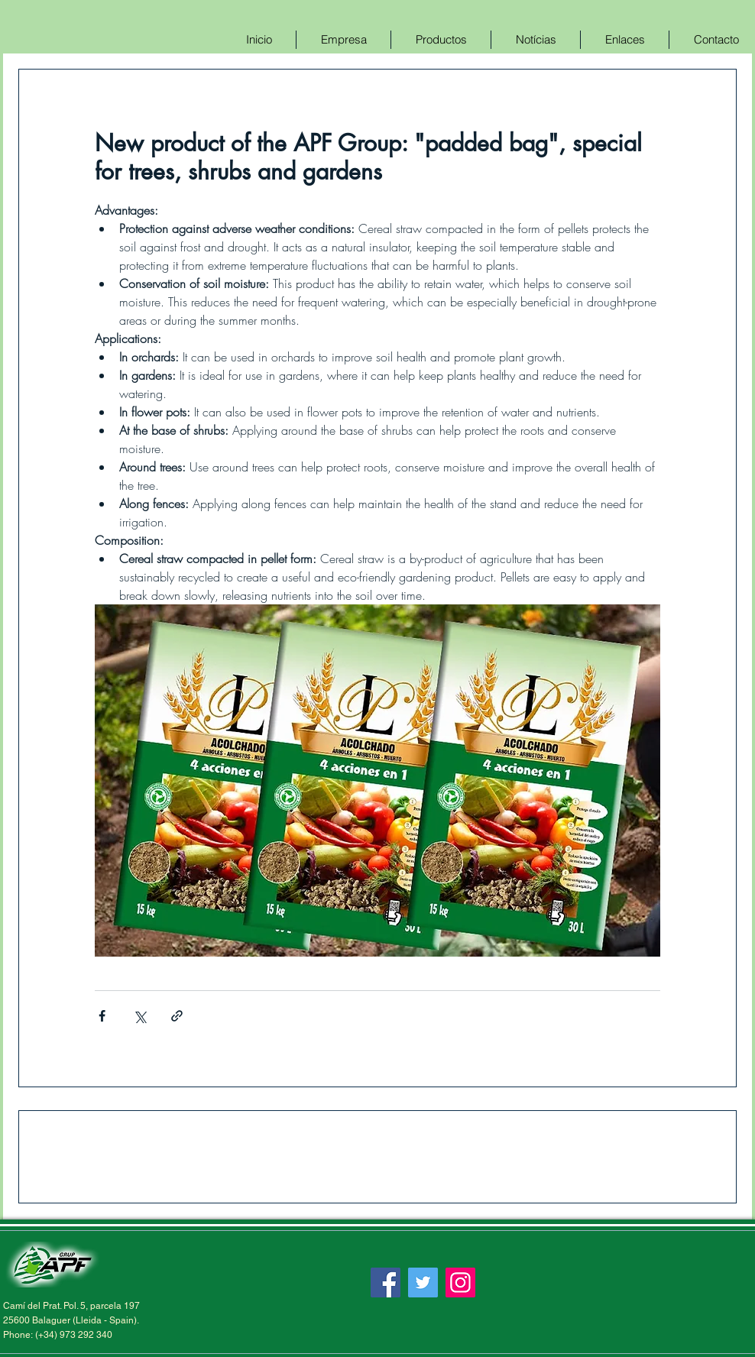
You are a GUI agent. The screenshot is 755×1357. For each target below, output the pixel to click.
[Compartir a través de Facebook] (102, 1016)
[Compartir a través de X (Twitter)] (139, 1016)
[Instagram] (460, 1282)
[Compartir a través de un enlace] (177, 1016)
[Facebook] (385, 1282)
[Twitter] (423, 1282)
